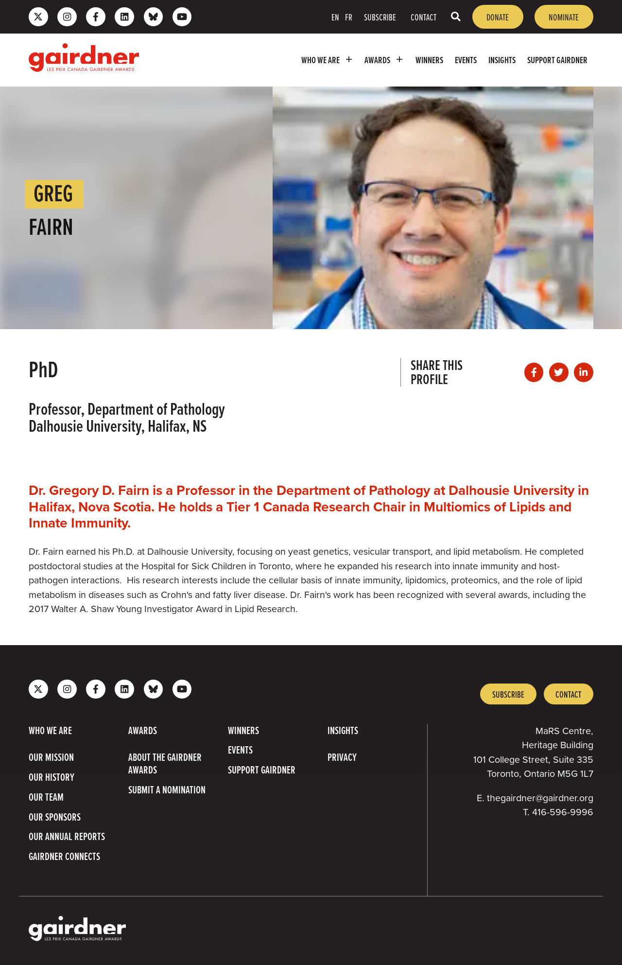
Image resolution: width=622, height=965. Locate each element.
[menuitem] (327, 60)
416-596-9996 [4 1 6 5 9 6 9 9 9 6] (562, 812)
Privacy (342, 757)
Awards (385, 60)
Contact (423, 16)
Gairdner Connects (64, 856)
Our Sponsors (55, 816)
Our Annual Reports (67, 836)
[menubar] (370, 60)
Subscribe (380, 16)
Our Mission (51, 757)
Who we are (328, 60)
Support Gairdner (557, 60)
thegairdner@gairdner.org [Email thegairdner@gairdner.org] (540, 798)
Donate (497, 16)
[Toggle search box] (456, 16)
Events (466, 60)
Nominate (564, 16)
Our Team (46, 796)
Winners (429, 60)
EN (335, 16)
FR (348, 16)
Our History (51, 777)
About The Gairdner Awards (165, 763)
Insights (502, 60)
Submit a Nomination (167, 789)
